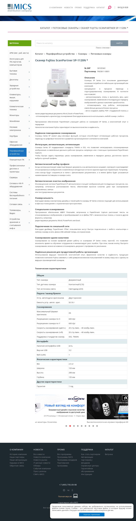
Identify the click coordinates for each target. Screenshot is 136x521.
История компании (18, 454)
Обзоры (37, 466)
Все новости (38, 454)
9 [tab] (97, 426)
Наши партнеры (17, 457)
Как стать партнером (90, 454)
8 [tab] (93, 426)
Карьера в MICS (17, 463)
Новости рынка (40, 460)
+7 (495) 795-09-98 (68, 484)
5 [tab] (81, 426)
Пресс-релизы (39, 471)
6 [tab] (85, 426)
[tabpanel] (81, 409)
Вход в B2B (123, 7)
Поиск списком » (103, 47)
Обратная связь (17, 466)
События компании (42, 468)
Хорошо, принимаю (92, 514)
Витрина (109, 454)
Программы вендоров (67, 460)
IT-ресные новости (41, 463)
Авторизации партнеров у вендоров (87, 460)
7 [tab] (89, 426)
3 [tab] (74, 426)
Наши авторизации (18, 460)
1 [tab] (66, 426)
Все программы (64, 454)
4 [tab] (78, 426)
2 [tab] (70, 426)
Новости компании (41, 457)
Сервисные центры (90, 466)
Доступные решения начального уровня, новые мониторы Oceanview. (67, 422)
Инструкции (86, 474)
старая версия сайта (68, 502)
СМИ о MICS (38, 474)
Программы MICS (65, 457)
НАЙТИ (119, 43)
